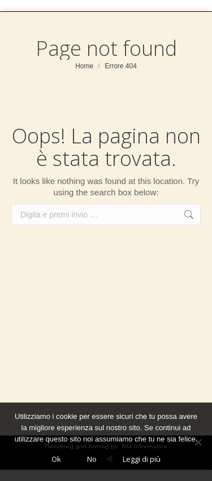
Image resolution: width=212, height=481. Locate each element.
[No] (198, 442)
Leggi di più (142, 459)
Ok (56, 459)
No (92, 459)
